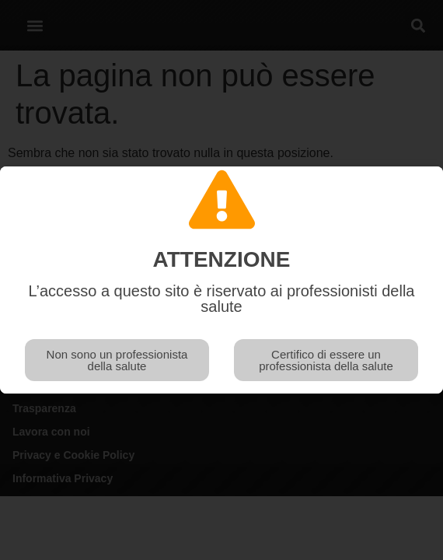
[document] (221, 280)
